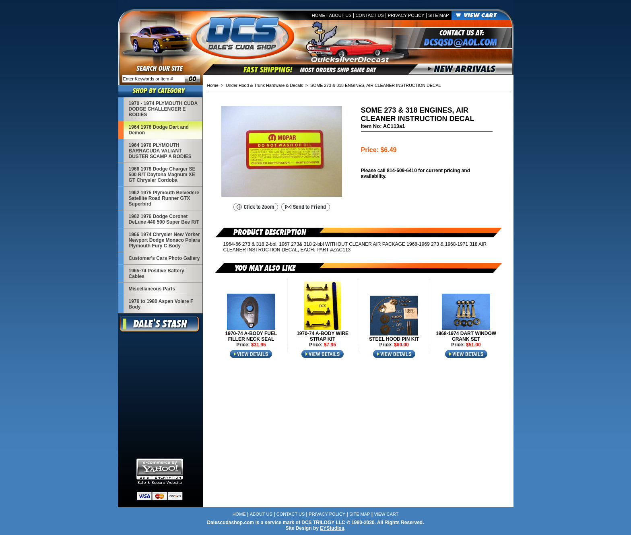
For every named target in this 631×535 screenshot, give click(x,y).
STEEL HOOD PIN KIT (394, 339)
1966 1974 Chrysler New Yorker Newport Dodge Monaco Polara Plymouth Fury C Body (164, 240)
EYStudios (332, 528)
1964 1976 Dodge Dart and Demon (159, 130)
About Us (340, 15)
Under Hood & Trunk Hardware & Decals (264, 85)
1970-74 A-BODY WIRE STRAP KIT (322, 336)
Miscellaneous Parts (152, 289)
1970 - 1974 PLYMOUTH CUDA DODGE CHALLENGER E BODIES (163, 109)
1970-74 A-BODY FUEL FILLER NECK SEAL (251, 336)
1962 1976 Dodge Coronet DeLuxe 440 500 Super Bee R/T (164, 219)
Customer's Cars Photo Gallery (164, 258)
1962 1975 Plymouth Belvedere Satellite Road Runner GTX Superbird (164, 198)
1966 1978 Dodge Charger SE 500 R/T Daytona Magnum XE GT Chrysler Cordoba (162, 174)
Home (318, 15)
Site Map (438, 15)
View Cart (386, 514)
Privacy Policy (406, 15)
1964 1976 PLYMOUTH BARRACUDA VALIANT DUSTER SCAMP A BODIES (160, 150)
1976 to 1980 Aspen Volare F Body (161, 304)
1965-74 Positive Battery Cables (156, 273)
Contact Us (369, 15)
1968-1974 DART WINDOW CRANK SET (466, 336)
